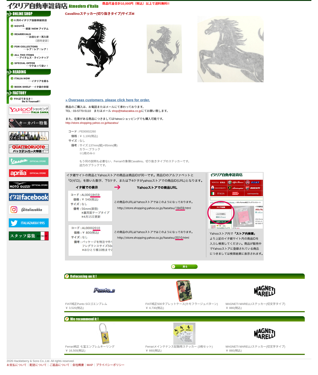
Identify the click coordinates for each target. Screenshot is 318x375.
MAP (90, 365)
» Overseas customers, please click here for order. (108, 100)
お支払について (17, 365)
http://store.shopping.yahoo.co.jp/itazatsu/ (92, 122)
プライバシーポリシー (110, 365)
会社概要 (78, 365)
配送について (38, 365)
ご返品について (59, 365)
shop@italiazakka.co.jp (126, 111)
